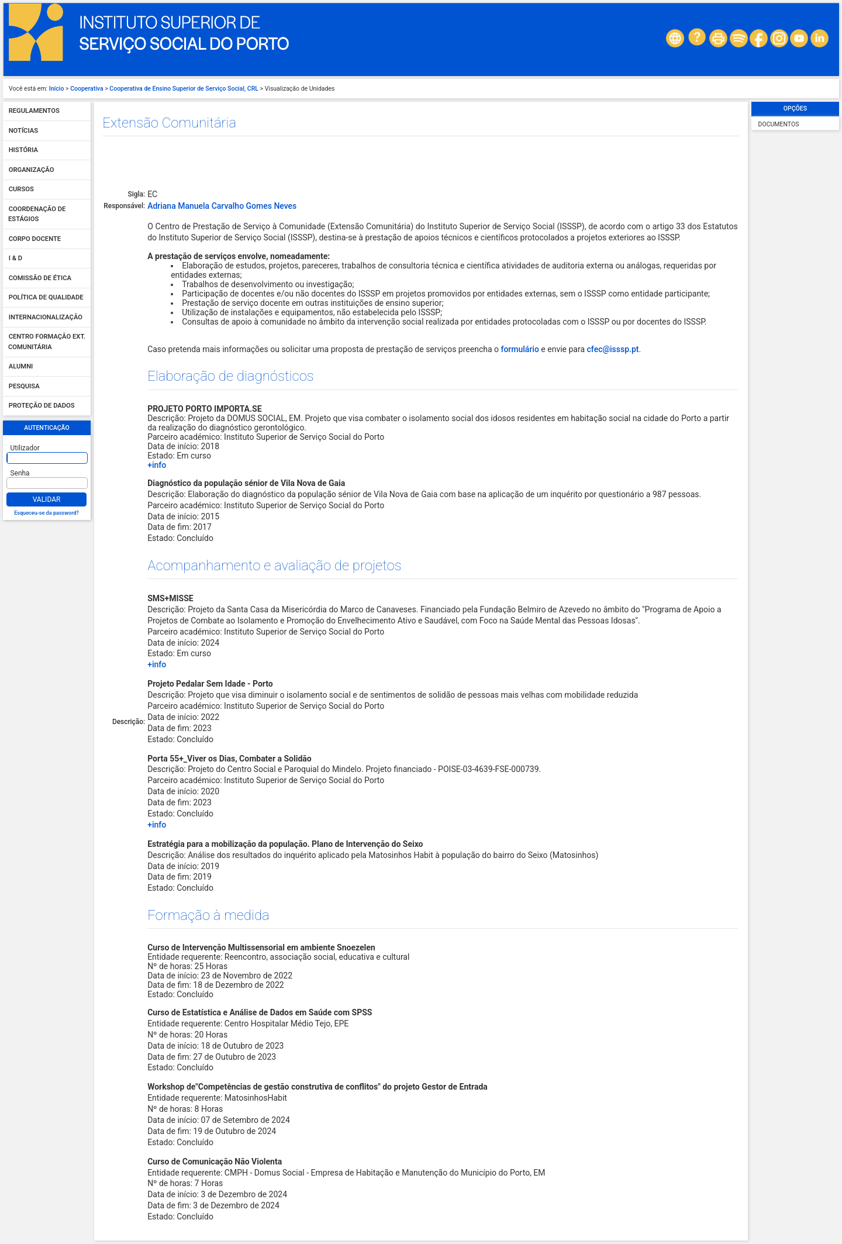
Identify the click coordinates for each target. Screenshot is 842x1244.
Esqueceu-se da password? (46, 513)
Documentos (778, 124)
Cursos (21, 190)
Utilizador (25, 448)
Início (56, 88)
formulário (520, 349)
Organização (31, 170)
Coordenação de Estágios (36, 214)
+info (156, 465)
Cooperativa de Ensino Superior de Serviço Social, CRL (183, 88)
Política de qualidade (46, 298)
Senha (20, 473)
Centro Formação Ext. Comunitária (46, 342)
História (23, 150)
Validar (47, 499)
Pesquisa (24, 386)
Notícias (23, 131)
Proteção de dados (42, 406)
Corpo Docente (35, 239)
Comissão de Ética (40, 278)
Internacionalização (45, 317)
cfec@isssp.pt (613, 349)
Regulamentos (34, 111)
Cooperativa (86, 88)
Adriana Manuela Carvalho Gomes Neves (221, 206)
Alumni (21, 367)
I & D (15, 259)
